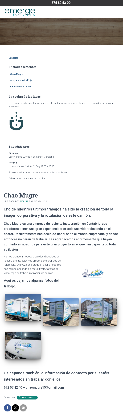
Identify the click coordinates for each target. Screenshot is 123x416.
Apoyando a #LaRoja (21, 80)
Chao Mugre (16, 74)
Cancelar (13, 58)
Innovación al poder (20, 86)
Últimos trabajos (27, 397)
